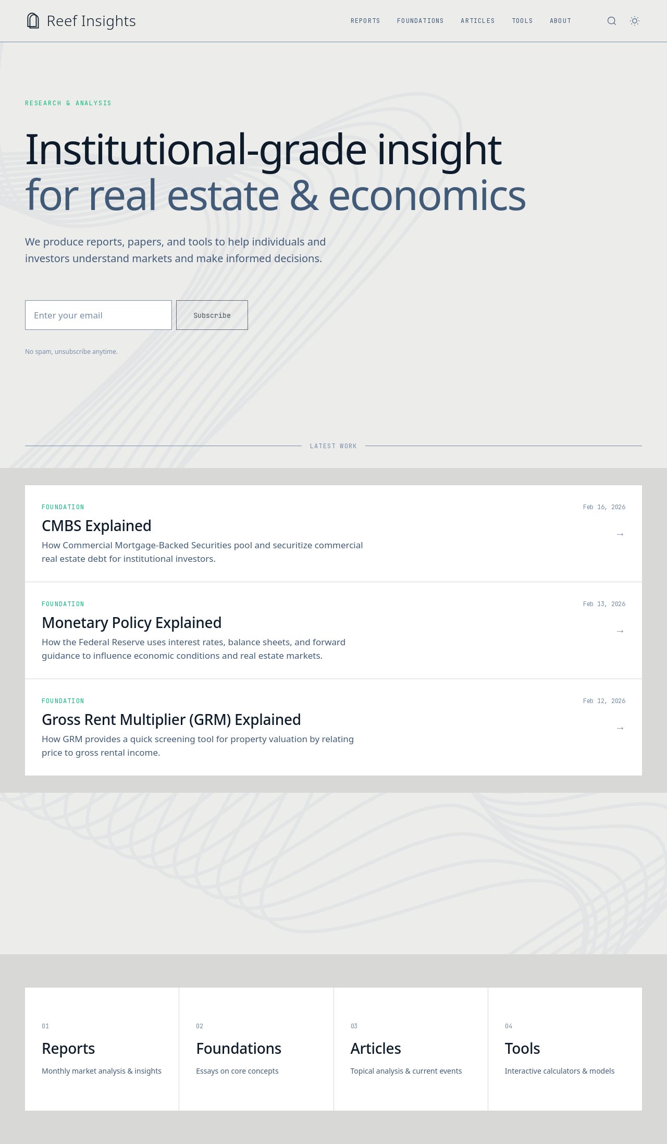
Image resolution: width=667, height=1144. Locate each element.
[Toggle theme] (634, 21)
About (560, 21)
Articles (478, 21)
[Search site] (611, 21)
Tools (522, 21)
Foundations (420, 21)
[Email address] (98, 315)
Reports (365, 21)
